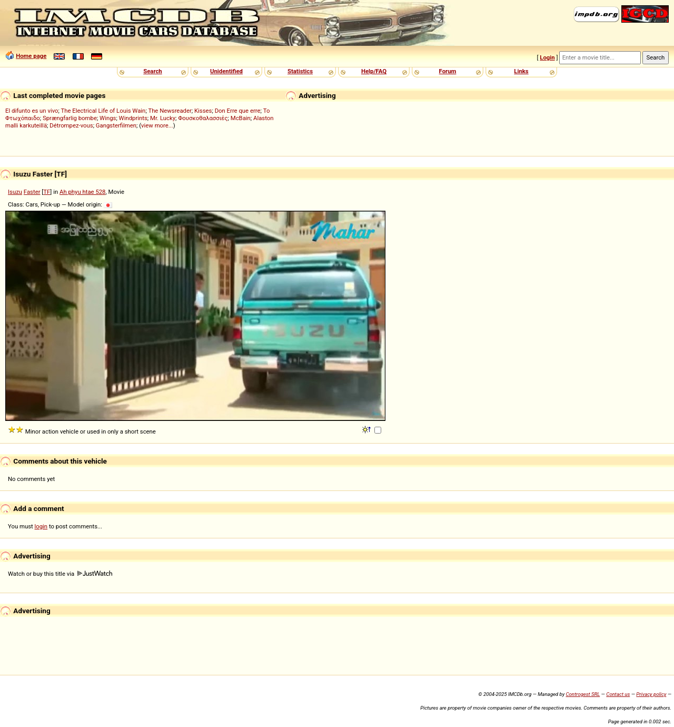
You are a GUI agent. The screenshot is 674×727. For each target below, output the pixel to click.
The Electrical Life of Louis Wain (103, 110)
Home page (31, 56)
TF (46, 191)
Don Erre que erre (238, 110)
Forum (448, 71)
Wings (108, 118)
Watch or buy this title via (60, 573)
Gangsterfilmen (116, 125)
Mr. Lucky (162, 118)
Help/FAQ (373, 71)
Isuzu (15, 191)
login (41, 526)
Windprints (133, 118)
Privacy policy (651, 694)
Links (521, 71)
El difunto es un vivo (31, 110)
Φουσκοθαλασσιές (202, 118)
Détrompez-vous (71, 125)
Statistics (300, 71)
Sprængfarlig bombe (70, 118)
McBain (241, 118)
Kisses (203, 110)
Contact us (618, 694)
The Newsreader (169, 110)
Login (547, 57)
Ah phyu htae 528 (82, 191)
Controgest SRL (583, 694)
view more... (157, 125)
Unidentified (226, 71)
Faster (32, 191)
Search (152, 71)
